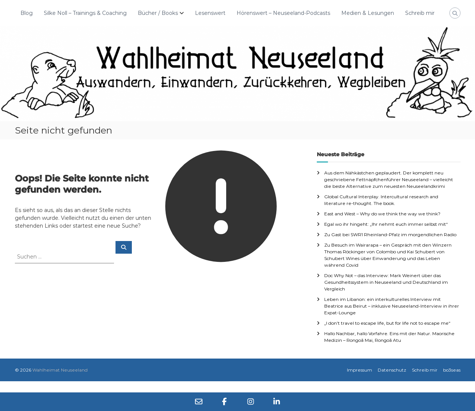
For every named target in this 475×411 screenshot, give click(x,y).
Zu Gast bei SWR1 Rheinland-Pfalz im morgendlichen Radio (390, 234)
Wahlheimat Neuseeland (60, 370)
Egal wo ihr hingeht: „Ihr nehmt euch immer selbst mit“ (386, 224)
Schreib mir (420, 13)
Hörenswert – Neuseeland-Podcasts (283, 13)
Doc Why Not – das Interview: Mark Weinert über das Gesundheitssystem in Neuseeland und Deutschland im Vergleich (386, 282)
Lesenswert (210, 13)
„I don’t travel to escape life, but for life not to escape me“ (387, 323)
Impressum (359, 370)
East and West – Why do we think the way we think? (382, 213)
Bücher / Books (158, 13)
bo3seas (452, 370)
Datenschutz (392, 370)
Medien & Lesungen (367, 13)
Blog (26, 13)
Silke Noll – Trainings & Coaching (85, 13)
